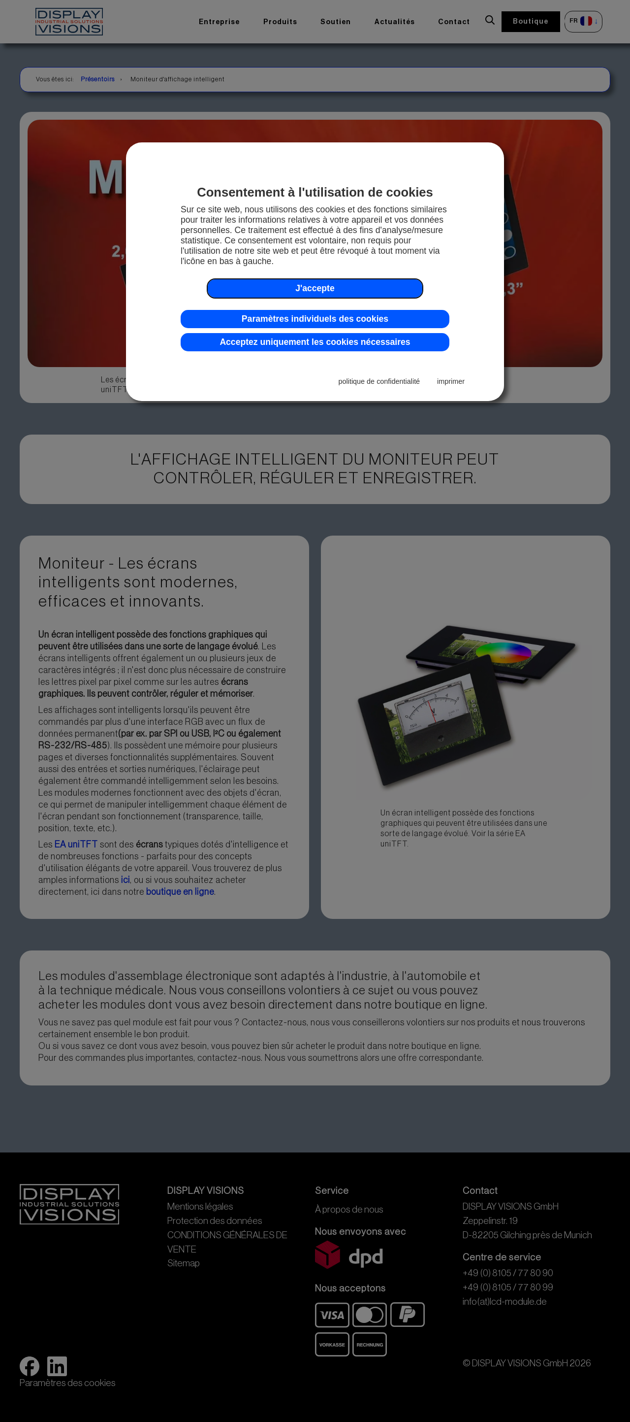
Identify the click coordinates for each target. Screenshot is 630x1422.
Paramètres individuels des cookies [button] (315, 319)
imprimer (451, 381)
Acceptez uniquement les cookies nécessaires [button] (315, 342)
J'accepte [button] (315, 288)
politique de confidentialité (379, 381)
